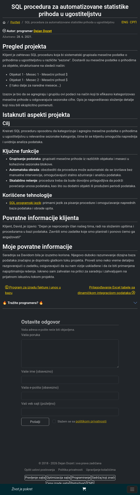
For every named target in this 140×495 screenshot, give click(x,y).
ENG (124, 22)
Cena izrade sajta (57, 483)
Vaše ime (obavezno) (37, 376)
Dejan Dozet (43, 31)
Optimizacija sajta (58, 477)
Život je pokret (22, 489)
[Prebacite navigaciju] (132, 489)
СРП (133, 22)
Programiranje (81, 477)
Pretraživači (78, 483)
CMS (91, 483)
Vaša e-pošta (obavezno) (40, 392)
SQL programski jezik (25, 203)
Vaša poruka (30, 339)
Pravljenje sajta (35, 477)
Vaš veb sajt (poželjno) (38, 408)
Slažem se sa (82, 426)
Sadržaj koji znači (103, 477)
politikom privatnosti (91, 426)
